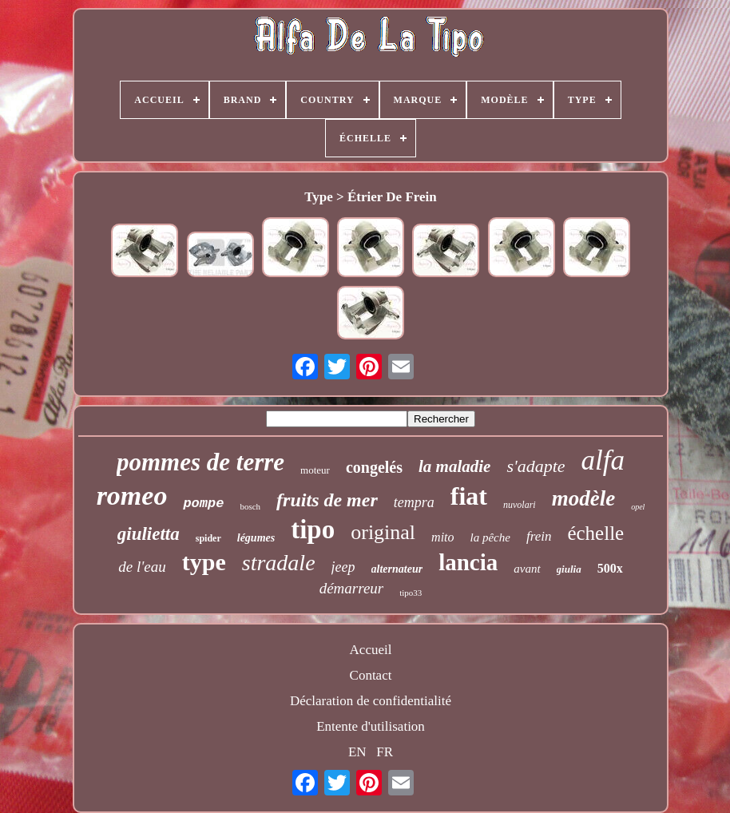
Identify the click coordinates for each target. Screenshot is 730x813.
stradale (278, 562)
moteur (315, 470)
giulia (569, 569)
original (383, 532)
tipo (313, 529)
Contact (371, 675)
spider (208, 538)
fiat (468, 496)
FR (384, 751)
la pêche (490, 537)
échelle (595, 533)
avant (527, 568)
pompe (203, 503)
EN (357, 751)
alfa (603, 460)
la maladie (454, 466)
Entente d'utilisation (370, 726)
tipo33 (410, 592)
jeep (343, 567)
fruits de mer (327, 500)
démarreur (351, 588)
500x (610, 568)
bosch (250, 506)
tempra (414, 502)
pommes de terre (200, 462)
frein (538, 536)
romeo (132, 495)
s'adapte (535, 466)
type (204, 562)
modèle (583, 498)
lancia (468, 562)
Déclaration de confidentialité (370, 700)
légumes (256, 538)
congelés (374, 467)
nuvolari (519, 504)
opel (638, 506)
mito (442, 537)
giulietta (148, 534)
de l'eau (141, 566)
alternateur (397, 569)
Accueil (371, 649)
